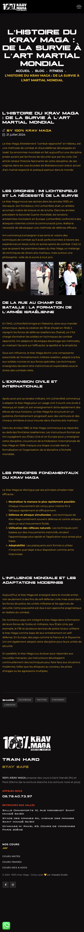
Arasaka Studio (59, 874)
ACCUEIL (23, 71)
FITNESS (56, 71)
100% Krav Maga (33, 130)
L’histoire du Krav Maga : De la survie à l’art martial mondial (40, 117)
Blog (39, 71)
